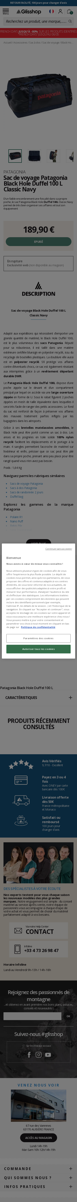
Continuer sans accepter (58, 548)
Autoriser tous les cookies (38, 648)
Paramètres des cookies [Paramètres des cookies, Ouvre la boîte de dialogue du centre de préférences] (38, 638)
